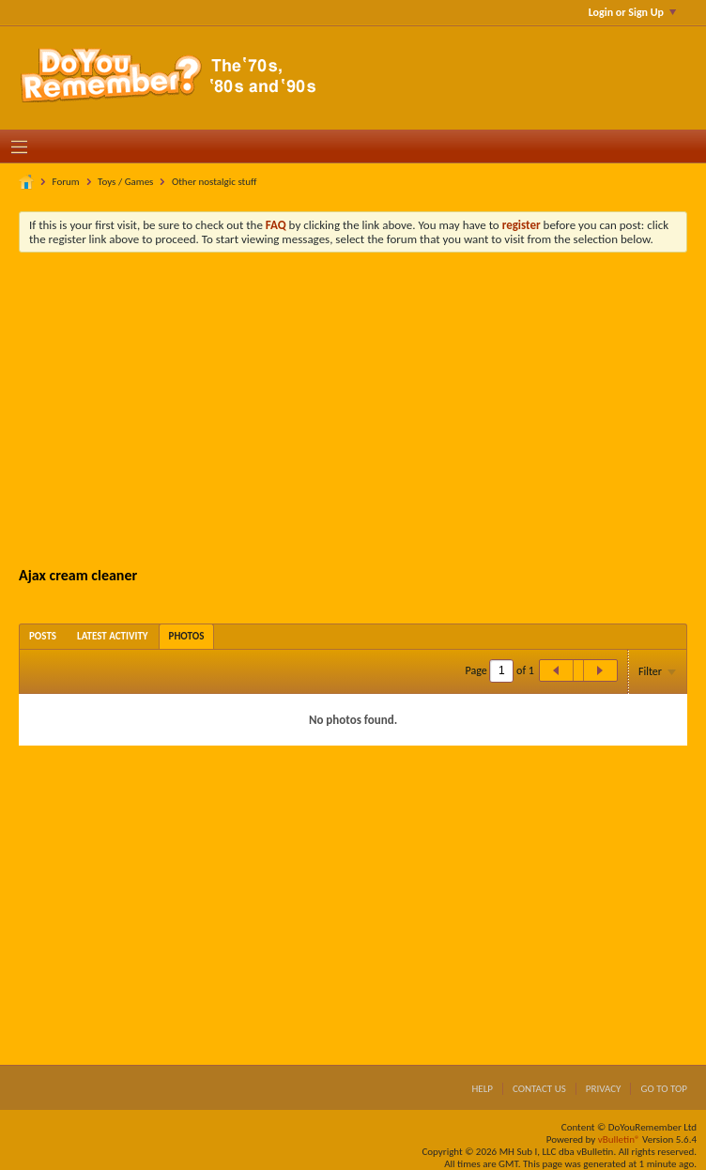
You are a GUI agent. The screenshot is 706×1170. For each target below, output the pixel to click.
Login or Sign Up (632, 12)
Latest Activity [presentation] (112, 636)
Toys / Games (125, 182)
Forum (66, 182)
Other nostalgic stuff (214, 182)
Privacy (604, 1089)
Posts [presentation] (42, 636)
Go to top (663, 1089)
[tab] (43, 636)
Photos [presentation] (187, 636)
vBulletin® (619, 1139)
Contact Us (539, 1089)
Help (482, 1089)
